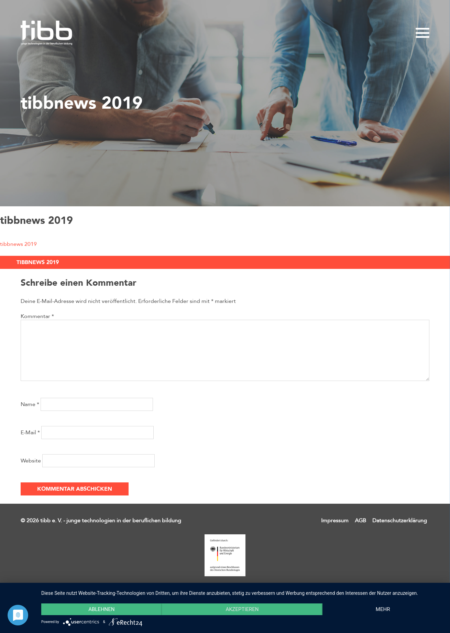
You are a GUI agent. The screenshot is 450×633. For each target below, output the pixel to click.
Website (31, 461)
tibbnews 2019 (18, 244)
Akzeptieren (242, 609)
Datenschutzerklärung (399, 520)
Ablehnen (101, 609)
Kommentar (37, 316)
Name (30, 404)
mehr (383, 609)
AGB (360, 520)
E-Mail (30, 432)
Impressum (335, 520)
